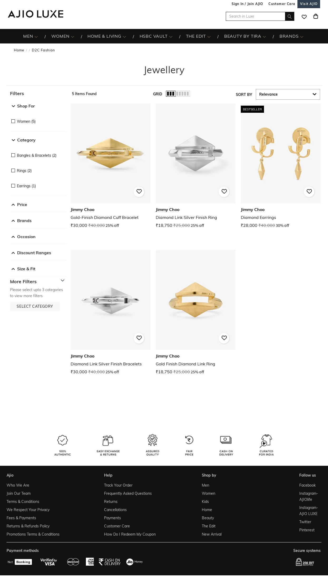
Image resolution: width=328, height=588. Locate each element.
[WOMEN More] (73, 36)
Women (208, 493)
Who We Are (18, 485)
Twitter (305, 522)
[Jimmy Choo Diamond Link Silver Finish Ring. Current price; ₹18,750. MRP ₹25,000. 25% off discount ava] (196, 166)
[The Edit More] (209, 36)
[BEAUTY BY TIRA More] (264, 36)
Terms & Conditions (23, 501)
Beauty (208, 518)
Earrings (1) (26, 186)
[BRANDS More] (302, 36)
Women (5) (26, 121)
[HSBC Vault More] (171, 36)
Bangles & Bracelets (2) (36, 155)
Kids (205, 501)
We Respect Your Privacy (28, 509)
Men (205, 485)
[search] (289, 16)
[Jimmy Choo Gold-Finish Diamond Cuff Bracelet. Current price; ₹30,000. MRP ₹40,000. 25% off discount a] (110, 166)
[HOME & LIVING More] (124, 36)
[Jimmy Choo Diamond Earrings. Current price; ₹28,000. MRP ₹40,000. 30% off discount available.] (281, 166)
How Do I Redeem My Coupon (130, 534)
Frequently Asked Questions (128, 493)
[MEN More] (36, 36)
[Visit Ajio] (308, 4)
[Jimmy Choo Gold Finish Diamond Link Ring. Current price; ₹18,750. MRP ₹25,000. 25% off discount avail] (196, 312)
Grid (157, 94)
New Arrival (212, 534)
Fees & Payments (21, 518)
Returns (111, 501)
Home (19, 50)
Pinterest (307, 530)
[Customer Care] (281, 4)
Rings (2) (24, 170)
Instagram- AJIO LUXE (308, 510)
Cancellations (115, 509)
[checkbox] (38, 118)
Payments (112, 518)
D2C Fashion (43, 50)
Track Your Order (118, 485)
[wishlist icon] (304, 16)
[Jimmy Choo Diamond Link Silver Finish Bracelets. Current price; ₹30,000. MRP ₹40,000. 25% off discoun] (110, 312)
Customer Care (117, 526)
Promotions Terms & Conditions (33, 534)
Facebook (307, 485)
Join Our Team (19, 493)
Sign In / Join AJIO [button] (247, 4)
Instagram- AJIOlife (308, 496)
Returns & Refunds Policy (28, 526)
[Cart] (315, 16)
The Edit (209, 526)
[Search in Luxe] (260, 16)
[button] (38, 93)
